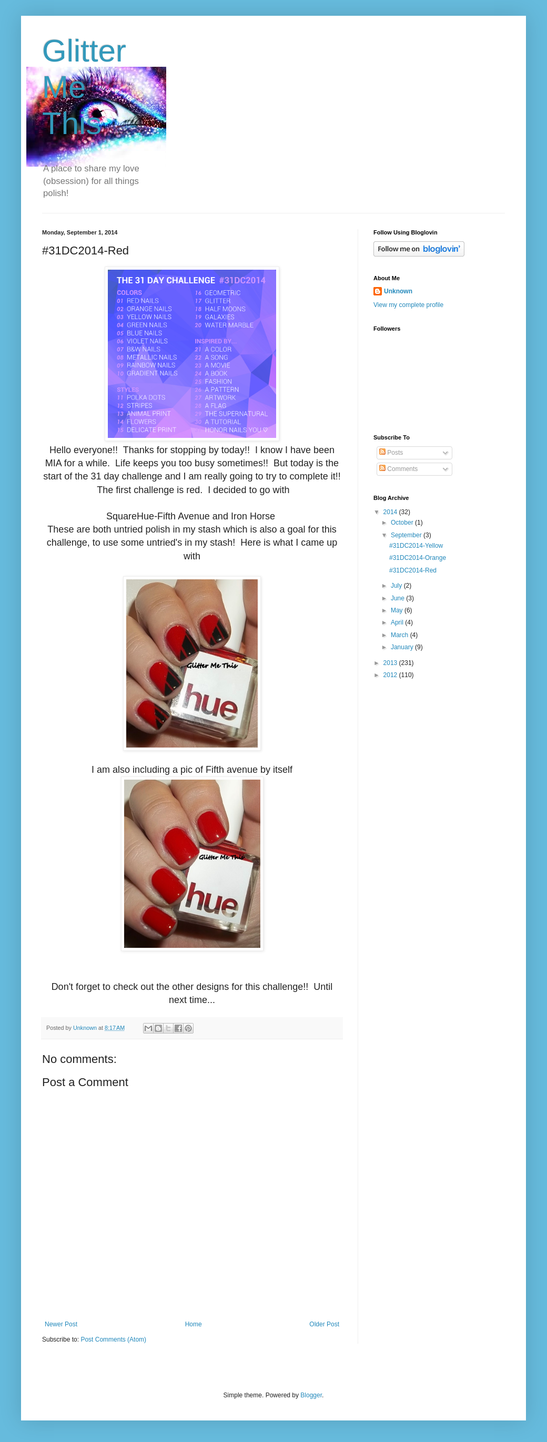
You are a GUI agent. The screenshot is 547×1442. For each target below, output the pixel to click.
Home (193, 1324)
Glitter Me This (84, 87)
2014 (391, 512)
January (403, 647)
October (403, 522)
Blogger (311, 1395)
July (397, 585)
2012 (391, 675)
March (400, 635)
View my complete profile (408, 305)
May (397, 610)
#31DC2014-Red (413, 570)
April (398, 622)
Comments (398, 469)
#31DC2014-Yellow (416, 545)
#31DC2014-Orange (417, 557)
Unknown (398, 291)
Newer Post (61, 1324)
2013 (391, 663)
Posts (391, 452)
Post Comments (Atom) (113, 1339)
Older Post (324, 1324)
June (398, 598)
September (407, 535)
